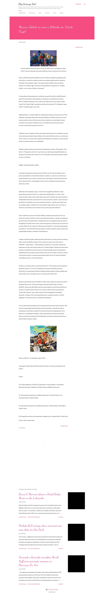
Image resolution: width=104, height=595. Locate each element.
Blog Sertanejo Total (27, 4)
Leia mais (60, 517)
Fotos (54, 12)
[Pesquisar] (78, 4)
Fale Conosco (31, 12)
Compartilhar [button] (79, 47)
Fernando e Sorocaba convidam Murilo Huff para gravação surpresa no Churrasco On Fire (39, 561)
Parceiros (46, 12)
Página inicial (21, 12)
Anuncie (61, 12)
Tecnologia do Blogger (52, 589)
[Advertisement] (41, 472)
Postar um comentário (34, 517)
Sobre (39, 12)
